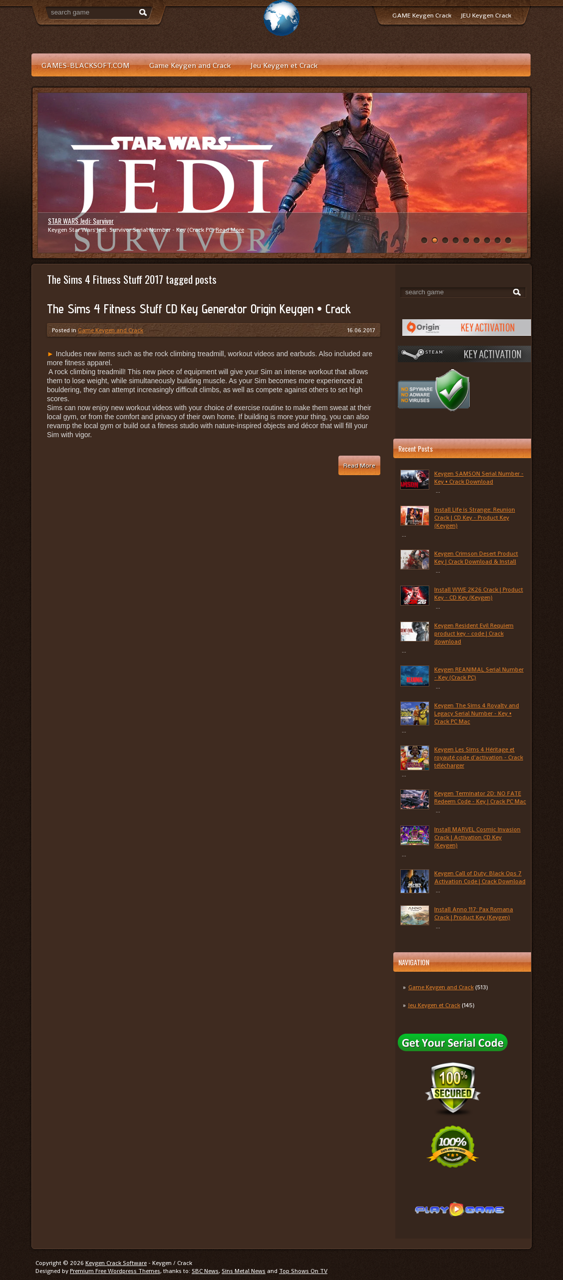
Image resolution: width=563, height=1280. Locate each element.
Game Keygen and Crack (190, 65)
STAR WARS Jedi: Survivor (81, 220)
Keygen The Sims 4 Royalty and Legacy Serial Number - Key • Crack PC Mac (476, 713)
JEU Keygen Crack (486, 15)
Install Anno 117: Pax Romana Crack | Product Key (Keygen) (473, 913)
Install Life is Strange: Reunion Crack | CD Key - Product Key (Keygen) (474, 518)
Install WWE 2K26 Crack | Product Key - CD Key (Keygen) (478, 594)
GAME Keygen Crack (421, 15)
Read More (230, 230)
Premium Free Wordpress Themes (115, 1271)
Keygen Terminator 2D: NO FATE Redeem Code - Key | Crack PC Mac (480, 797)
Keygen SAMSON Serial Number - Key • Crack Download (479, 478)
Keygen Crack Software (116, 1263)
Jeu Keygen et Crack (284, 65)
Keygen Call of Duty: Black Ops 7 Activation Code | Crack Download (480, 877)
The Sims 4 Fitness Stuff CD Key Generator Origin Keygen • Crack (199, 308)
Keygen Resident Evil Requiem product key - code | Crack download (474, 633)
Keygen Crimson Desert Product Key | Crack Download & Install (476, 558)
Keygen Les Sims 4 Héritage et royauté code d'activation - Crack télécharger (478, 757)
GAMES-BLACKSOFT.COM (85, 65)
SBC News (205, 1271)
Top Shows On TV (303, 1271)
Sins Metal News (244, 1271)
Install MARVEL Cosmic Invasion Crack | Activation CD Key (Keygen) (477, 837)
